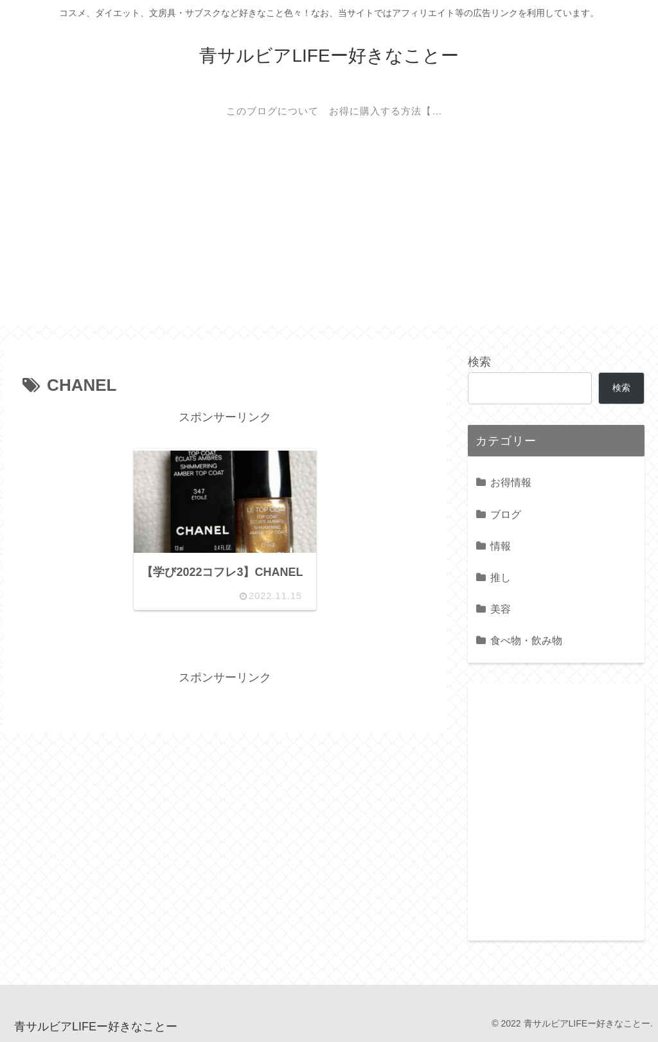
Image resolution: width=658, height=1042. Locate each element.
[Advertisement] (329, 235)
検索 (479, 361)
